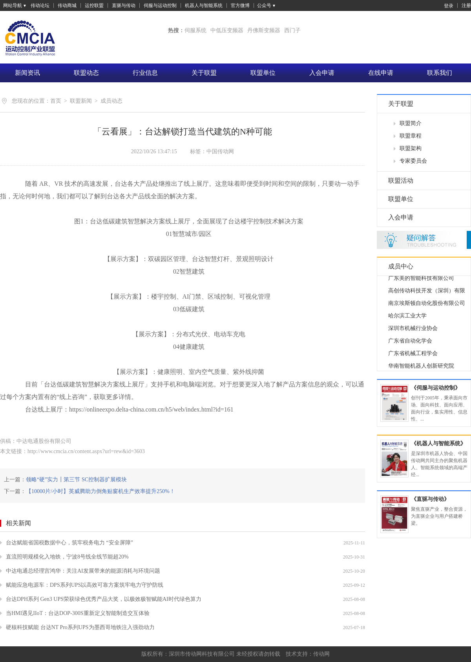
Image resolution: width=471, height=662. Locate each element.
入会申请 (321, 72)
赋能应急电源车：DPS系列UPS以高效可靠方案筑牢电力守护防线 (84, 585)
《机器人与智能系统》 (438, 443)
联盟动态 (86, 72)
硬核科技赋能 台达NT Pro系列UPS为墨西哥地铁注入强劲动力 (80, 627)
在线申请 (380, 72)
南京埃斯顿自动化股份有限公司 (426, 304)
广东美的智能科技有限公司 (421, 279)
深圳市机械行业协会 (413, 329)
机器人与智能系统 (204, 5)
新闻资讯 (27, 72)
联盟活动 (400, 180)
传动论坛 (40, 5)
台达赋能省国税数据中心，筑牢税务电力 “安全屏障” (69, 543)
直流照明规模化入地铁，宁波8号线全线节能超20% (67, 557)
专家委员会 (413, 161)
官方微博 (240, 5)
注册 (466, 5)
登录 (444, 5)
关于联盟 (204, 72)
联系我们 (439, 72)
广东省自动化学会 (410, 342)
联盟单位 (263, 72)
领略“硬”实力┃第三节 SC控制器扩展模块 (76, 479)
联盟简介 (411, 123)
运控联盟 (94, 5)
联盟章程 (411, 136)
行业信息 (145, 72)
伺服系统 (195, 30)
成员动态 (111, 101)
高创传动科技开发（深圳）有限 (426, 292)
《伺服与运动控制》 (435, 388)
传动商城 (67, 5)
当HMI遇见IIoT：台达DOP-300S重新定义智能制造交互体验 (78, 613)
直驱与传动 (123, 5)
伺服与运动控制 (160, 5)
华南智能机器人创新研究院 (421, 367)
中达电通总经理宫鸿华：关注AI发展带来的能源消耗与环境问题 (83, 571)
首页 (55, 101)
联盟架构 (411, 148)
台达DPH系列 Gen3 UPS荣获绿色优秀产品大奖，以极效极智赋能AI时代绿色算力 (103, 599)
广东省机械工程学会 (413, 354)
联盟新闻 (81, 101)
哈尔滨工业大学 (407, 317)
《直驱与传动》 (430, 499)
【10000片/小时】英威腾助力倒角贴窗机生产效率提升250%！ (100, 491)
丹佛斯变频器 (263, 30)
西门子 (292, 30)
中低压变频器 (226, 30)
